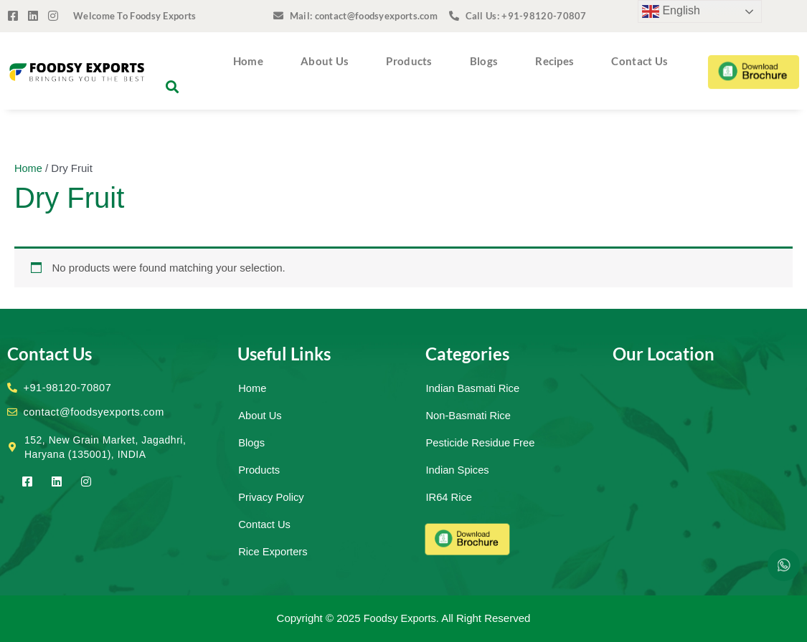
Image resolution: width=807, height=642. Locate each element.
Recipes (554, 60)
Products (409, 60)
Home (248, 60)
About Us (325, 60)
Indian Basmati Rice (474, 388)
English (671, 11)
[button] (172, 87)
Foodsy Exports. (401, 618)
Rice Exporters (273, 551)
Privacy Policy (271, 497)
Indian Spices (458, 470)
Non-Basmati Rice (469, 415)
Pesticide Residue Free (481, 442)
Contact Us (639, 60)
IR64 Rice (449, 497)
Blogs (484, 60)
